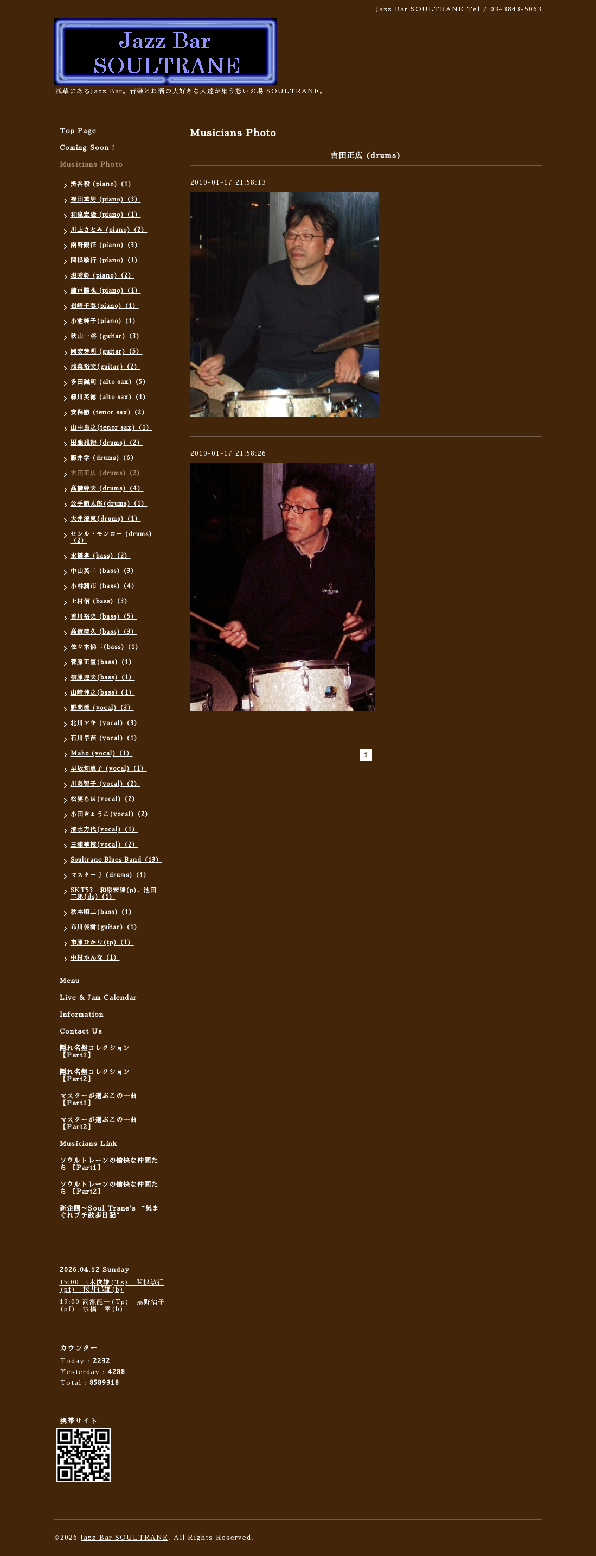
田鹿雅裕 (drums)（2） (107, 443)
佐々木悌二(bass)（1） (106, 647)
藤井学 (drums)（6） (104, 458)
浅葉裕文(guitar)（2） (105, 367)
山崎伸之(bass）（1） (103, 693)
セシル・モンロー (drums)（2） (111, 537)
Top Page (78, 131)
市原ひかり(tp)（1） (102, 943)
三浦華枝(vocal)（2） (104, 845)
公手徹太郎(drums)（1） (109, 504)
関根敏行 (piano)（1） (106, 260)
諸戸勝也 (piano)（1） (106, 291)
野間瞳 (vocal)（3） (102, 708)
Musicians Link (88, 1144)
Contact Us (81, 1031)
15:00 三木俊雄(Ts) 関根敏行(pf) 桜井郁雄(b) (112, 1286)
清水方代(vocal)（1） (104, 830)
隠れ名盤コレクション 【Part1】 (95, 1052)
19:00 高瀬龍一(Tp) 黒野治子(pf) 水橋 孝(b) (112, 1305)
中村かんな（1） (95, 958)
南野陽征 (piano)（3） (106, 245)
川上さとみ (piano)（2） (109, 230)
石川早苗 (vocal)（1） (105, 738)
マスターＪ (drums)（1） (110, 875)
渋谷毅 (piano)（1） (102, 184)
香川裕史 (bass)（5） (104, 617)
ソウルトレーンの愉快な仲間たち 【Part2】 (109, 1188)
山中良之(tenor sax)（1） (111, 428)
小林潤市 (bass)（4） (104, 586)
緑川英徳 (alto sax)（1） (110, 397)
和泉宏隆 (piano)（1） (106, 215)
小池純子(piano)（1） (105, 321)
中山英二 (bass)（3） (104, 571)
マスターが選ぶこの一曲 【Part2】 (98, 1123)
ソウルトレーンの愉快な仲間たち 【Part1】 (109, 1164)
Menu (70, 981)
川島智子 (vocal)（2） (105, 784)
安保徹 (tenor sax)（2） (109, 412)
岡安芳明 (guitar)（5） (107, 352)
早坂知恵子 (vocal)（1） (109, 769)
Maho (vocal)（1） (102, 754)
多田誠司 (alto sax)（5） (110, 382)
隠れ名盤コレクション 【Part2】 (95, 1075)
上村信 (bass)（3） (101, 601)
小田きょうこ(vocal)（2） (111, 814)
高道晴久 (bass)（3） (104, 632)
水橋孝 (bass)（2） (101, 556)
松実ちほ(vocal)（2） (104, 799)
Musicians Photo (91, 164)
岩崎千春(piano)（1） (105, 306)
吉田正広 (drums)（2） (107, 473)
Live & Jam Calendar (98, 997)
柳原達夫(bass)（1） (103, 678)
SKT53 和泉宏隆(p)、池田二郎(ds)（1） (114, 893)
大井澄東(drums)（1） (106, 519)
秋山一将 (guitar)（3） (107, 336)
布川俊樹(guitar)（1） (105, 927)
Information (82, 1014)
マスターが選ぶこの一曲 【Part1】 (98, 1099)
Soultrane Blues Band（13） (116, 860)
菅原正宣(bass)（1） (103, 662)
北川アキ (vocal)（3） (105, 723)
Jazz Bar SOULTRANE (124, 1537)
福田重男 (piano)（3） (106, 200)
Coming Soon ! (87, 147)
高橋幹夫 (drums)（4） (107, 489)
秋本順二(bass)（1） (103, 912)
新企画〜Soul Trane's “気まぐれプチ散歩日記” (109, 1212)
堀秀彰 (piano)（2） (102, 276)
